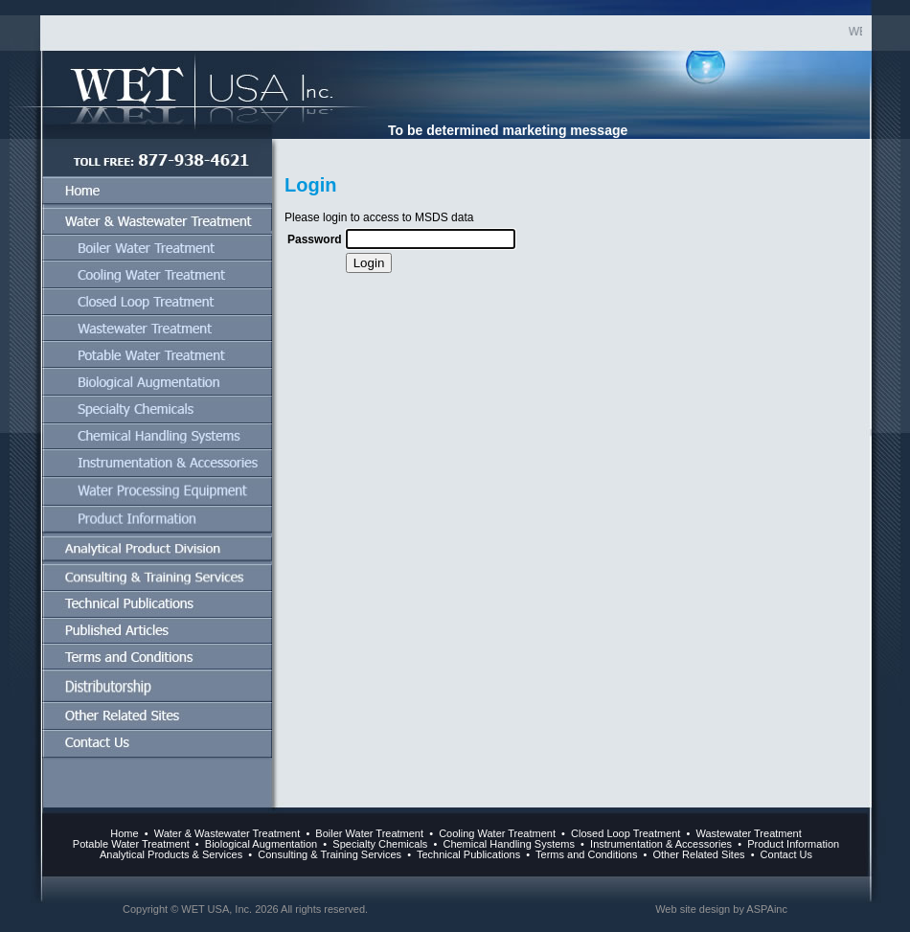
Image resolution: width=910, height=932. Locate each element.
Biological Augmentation (261, 844)
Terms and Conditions (585, 854)
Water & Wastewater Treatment (227, 833)
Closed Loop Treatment (625, 833)
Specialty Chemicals (379, 844)
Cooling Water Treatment (497, 833)
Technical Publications (467, 854)
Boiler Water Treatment (369, 833)
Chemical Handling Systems (509, 844)
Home (124, 833)
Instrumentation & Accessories (661, 844)
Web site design (692, 909)
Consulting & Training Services (329, 854)
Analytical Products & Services (171, 854)
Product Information (793, 844)
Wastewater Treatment (749, 833)
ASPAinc (766, 909)
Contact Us (786, 854)
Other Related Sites (696, 854)
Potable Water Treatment (131, 844)
